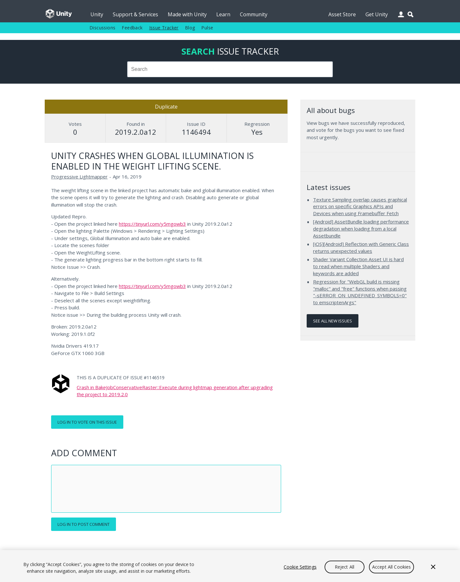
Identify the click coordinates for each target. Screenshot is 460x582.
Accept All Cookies (391, 567)
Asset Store (342, 14)
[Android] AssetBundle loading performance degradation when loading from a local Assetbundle (361, 228)
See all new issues (332, 321)
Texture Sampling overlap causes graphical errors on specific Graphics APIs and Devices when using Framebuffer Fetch (360, 206)
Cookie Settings (300, 567)
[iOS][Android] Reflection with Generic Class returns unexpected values (361, 247)
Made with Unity (187, 14)
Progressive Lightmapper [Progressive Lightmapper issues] (79, 176)
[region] (230, 566)
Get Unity (376, 14)
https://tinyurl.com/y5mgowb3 (152, 224)
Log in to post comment (83, 524)
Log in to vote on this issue (87, 422)
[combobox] (230, 69)
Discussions (102, 28)
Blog (190, 28)
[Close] (433, 567)
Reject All (344, 567)
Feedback (132, 28)
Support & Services (135, 14)
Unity (96, 14)
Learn (223, 14)
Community (253, 14)
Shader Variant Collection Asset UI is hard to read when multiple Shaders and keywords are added (358, 266)
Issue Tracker (164, 28)
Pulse (207, 28)
